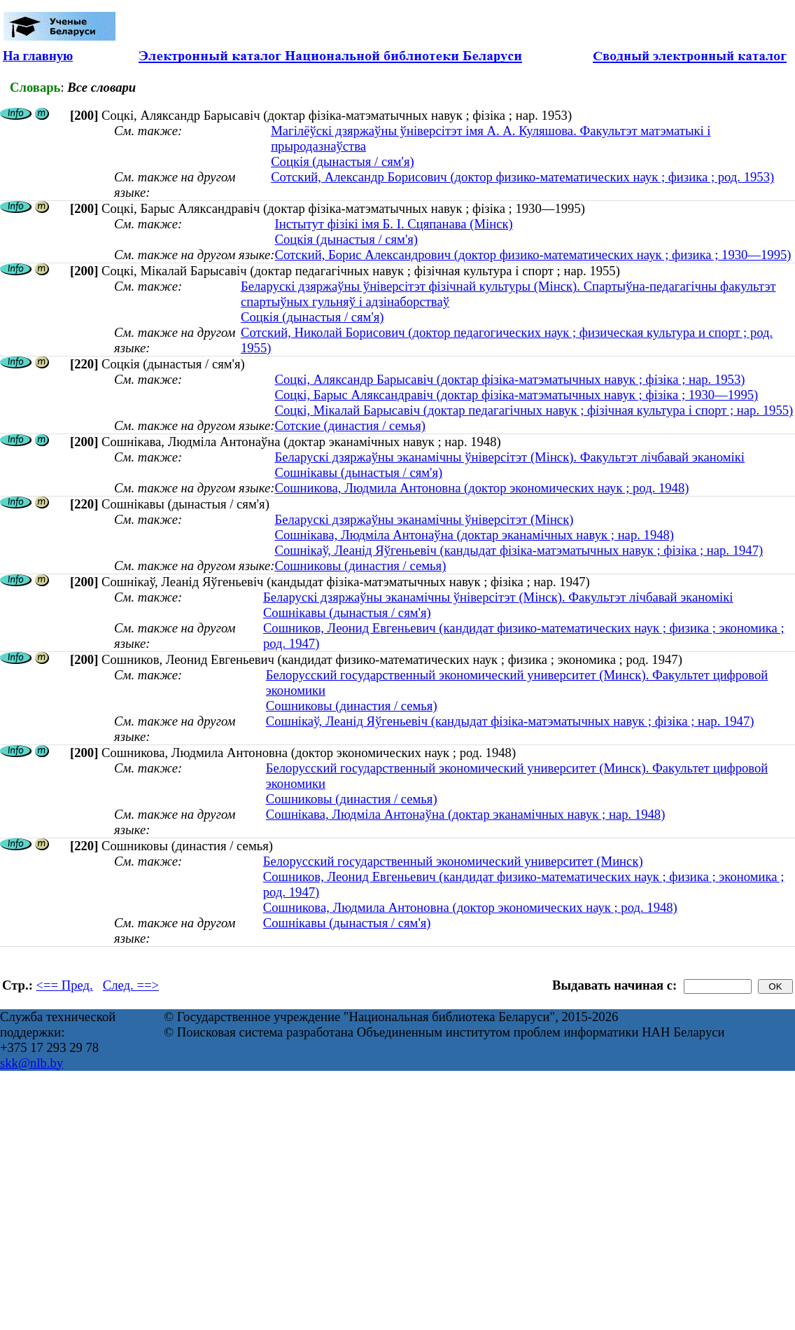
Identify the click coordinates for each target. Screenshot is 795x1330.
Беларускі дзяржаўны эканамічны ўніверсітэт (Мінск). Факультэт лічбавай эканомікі (509, 457)
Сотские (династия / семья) (349, 425)
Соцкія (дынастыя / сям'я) (342, 161)
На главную (38, 55)
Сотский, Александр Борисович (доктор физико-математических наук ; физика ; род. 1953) (522, 176)
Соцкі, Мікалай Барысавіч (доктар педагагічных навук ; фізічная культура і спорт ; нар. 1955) (533, 410)
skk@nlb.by (31, 1062)
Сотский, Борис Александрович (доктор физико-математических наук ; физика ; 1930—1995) (532, 254)
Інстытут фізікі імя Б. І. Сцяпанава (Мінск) (393, 223)
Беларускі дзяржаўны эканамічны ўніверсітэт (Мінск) (423, 519)
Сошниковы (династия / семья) (360, 565)
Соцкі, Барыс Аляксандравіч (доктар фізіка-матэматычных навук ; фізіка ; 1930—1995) (516, 394)
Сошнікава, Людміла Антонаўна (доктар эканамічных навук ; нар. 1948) (474, 534)
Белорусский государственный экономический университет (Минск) (453, 861)
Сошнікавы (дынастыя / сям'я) (358, 472)
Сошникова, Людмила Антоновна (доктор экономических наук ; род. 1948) (481, 487)
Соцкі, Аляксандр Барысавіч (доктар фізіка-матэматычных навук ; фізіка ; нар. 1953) (509, 379)
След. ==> (131, 985)
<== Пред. (64, 985)
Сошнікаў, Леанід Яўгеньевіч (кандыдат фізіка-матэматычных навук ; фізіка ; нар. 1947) (518, 550)
